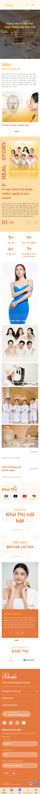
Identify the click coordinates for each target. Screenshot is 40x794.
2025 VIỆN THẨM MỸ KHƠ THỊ (11, 784)
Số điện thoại (7, 750)
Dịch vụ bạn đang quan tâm (12, 761)
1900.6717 (12, 715)
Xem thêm (34, 452)
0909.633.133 (23, 715)
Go (20, 632)
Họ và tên (6, 739)
